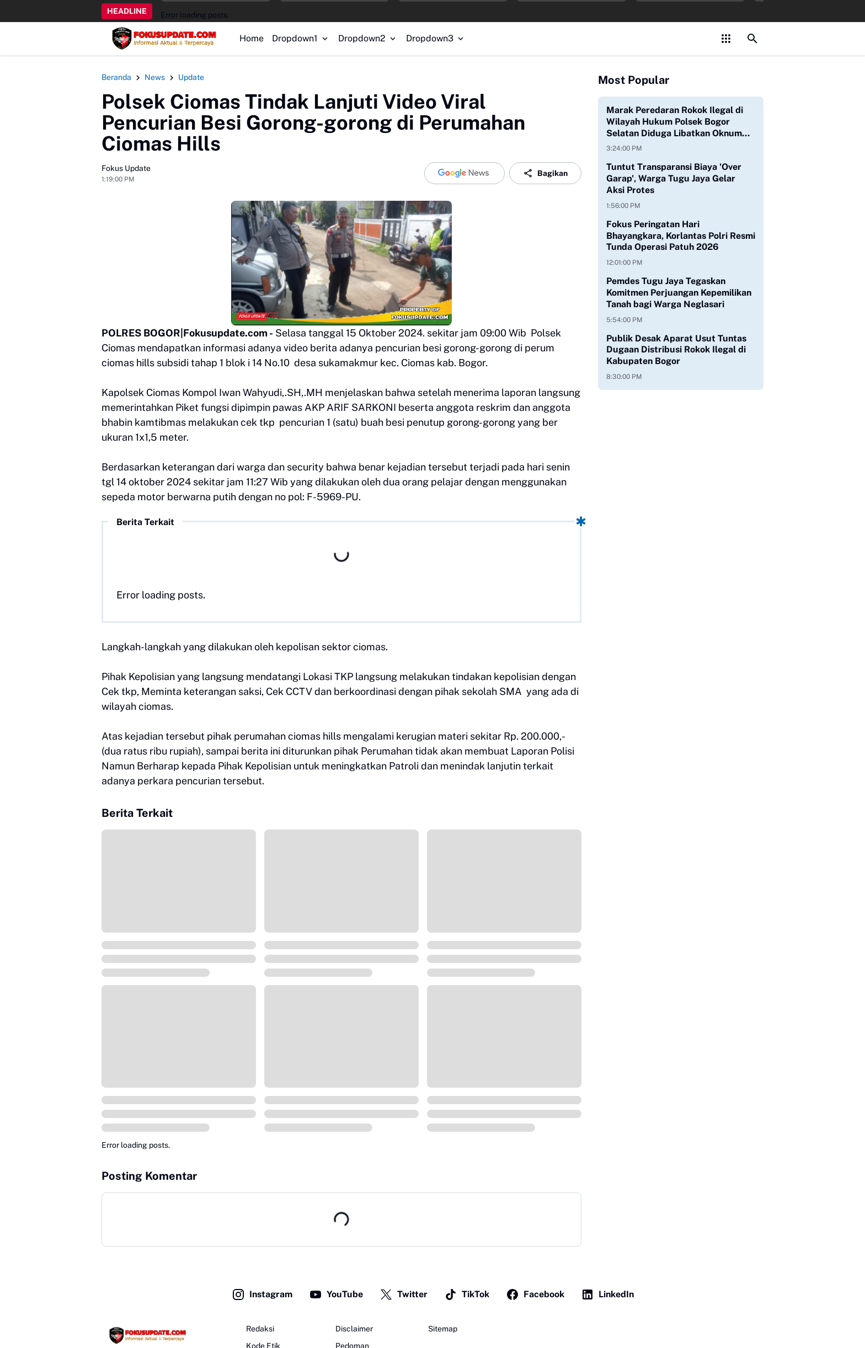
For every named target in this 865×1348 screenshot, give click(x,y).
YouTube (336, 1294)
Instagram (262, 1294)
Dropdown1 (301, 38)
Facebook (535, 1294)
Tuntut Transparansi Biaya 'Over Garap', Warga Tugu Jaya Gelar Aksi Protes (673, 178)
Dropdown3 (436, 38)
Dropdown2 (368, 38)
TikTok (466, 1294)
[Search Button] (752, 39)
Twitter (404, 1294)
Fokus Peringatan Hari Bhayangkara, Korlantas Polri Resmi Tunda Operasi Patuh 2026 (680, 236)
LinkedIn (607, 1294)
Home (251, 38)
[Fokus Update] (146, 1335)
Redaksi (260, 1328)
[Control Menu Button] (726, 39)
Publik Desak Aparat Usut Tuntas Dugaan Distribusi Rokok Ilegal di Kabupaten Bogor (676, 350)
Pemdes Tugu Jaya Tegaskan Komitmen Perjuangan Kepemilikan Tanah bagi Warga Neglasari (678, 292)
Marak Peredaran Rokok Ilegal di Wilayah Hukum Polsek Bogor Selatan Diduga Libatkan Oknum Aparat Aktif (674, 122)
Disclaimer (354, 1328)
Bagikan (545, 173)
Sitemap (442, 1328)
